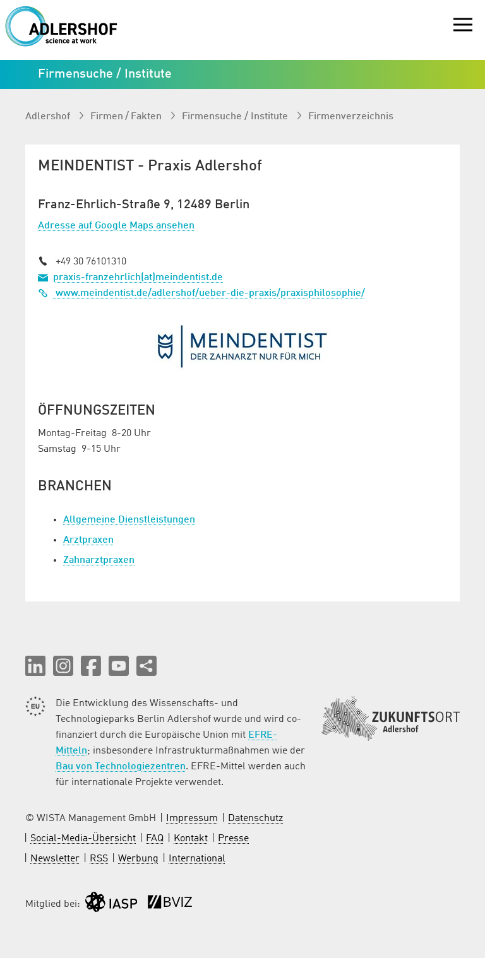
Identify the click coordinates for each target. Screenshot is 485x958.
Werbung (138, 859)
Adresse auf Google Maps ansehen (116, 226)
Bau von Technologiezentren (121, 767)
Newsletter (55, 859)
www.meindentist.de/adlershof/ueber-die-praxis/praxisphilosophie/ (201, 293)
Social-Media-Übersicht (83, 839)
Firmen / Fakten (127, 117)
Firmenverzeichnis (350, 117)
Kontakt (191, 839)
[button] (35, 666)
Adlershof (49, 117)
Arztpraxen (88, 540)
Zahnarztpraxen (99, 560)
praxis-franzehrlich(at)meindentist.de (138, 278)
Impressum (192, 818)
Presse (233, 839)
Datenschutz (255, 818)
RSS (99, 859)
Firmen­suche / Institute (236, 117)
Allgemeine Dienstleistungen (129, 520)
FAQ (155, 839)
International (197, 859)
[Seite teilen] (146, 666)
